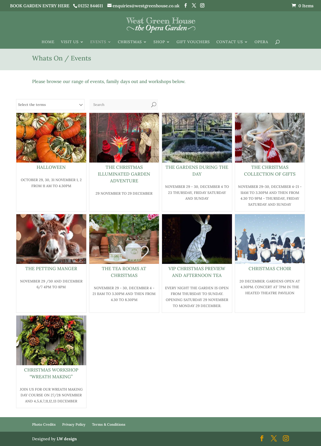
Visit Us (70, 42)
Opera (261, 42)
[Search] (119, 104)
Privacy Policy (74, 424)
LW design (67, 438)
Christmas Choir (270, 268)
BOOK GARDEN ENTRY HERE (39, 6)
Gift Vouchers (193, 42)
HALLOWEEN (51, 167)
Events (98, 42)
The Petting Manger (51, 268)
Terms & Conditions (108, 424)
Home (48, 42)
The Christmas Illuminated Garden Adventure (124, 174)
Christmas (130, 42)
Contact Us (229, 42)
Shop (159, 42)
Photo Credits (44, 424)
